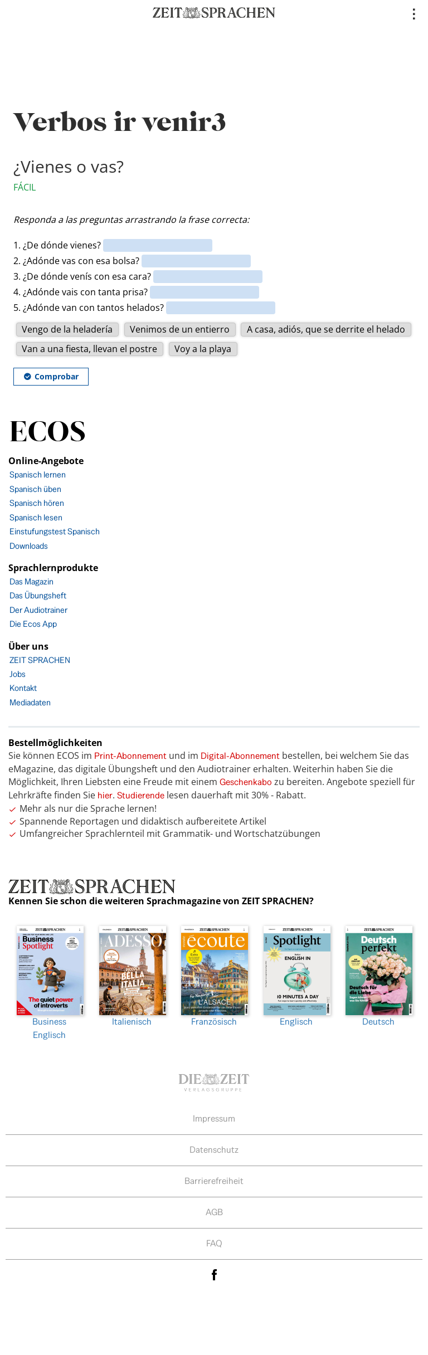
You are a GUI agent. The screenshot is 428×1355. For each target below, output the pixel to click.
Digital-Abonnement (240, 756)
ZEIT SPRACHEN (39, 660)
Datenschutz (214, 1150)
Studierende (140, 795)
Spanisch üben (35, 489)
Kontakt (23, 688)
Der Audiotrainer (38, 610)
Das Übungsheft (37, 595)
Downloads (28, 545)
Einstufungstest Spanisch (54, 531)
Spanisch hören (36, 503)
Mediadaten (30, 702)
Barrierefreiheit (214, 1181)
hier (105, 795)
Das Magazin (31, 581)
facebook (214, 1275)
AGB (214, 1212)
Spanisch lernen (37, 474)
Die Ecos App (33, 623)
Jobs (17, 674)
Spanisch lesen (35, 517)
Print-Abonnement (130, 756)
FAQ (214, 1243)
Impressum (214, 1118)
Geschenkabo (246, 782)
